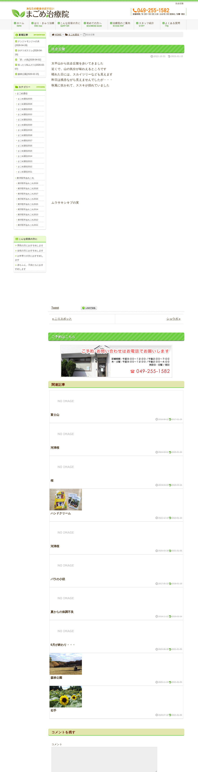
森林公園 (56, 508)
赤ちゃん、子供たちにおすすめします (29, 267)
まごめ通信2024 (25, 104)
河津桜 (55, 278)
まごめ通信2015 (25, 151)
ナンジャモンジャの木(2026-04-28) (27, 43)
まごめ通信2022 (25, 114)
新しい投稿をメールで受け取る (75, 658)
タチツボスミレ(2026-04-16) (28, 52)
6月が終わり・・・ (63, 475)
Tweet (55, 138)
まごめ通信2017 (25, 140)
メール (55, 633)
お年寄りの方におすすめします (29, 258)
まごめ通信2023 (25, 109)
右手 (53, 541)
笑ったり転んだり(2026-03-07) (29, 67)
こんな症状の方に (69, 24)
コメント (56, 575)
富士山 (55, 245)
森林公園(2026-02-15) (28, 74)
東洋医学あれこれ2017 (28, 194)
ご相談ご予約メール (94, 731)
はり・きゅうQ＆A (93, 727)
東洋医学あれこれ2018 (28, 188)
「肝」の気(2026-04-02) (29, 59)
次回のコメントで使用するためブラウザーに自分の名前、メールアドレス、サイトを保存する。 (114, 651)
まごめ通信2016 (25, 146)
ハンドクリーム (61, 344)
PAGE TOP (175, 682)
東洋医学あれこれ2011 (28, 225)
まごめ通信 (72, 34)
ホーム (21, 24)
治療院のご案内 (122, 24)
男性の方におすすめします (30, 245)
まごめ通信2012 (25, 166)
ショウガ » (173, 149)
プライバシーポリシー (164, 741)
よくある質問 (174, 24)
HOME (56, 34)
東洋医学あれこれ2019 (28, 183)
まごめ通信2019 (25, 130)
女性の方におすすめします (30, 250)
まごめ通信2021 (25, 120)
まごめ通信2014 (25, 156)
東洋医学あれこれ (25, 178)
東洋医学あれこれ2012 (28, 220)
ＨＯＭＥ (88, 709)
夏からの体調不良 (62, 443)
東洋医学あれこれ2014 (28, 209)
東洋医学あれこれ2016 (28, 199)
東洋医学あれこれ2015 (28, 204)
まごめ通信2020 (25, 125)
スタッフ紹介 (148, 24)
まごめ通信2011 (25, 172)
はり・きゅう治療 (43, 24)
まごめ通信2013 (25, 161)
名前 (54, 616)
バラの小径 (58, 410)
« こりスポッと (62, 149)
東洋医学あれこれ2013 (28, 214)
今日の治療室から (162, 709)
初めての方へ (96, 24)
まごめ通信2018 (25, 135)
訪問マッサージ (92, 722)
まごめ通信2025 (25, 99)
